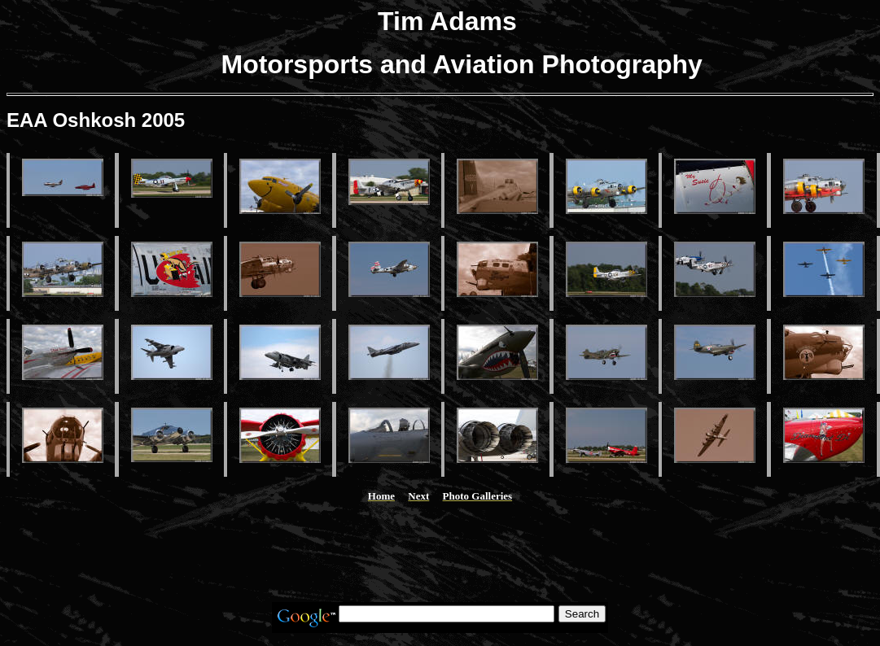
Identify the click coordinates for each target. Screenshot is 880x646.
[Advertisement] (440, 552)
